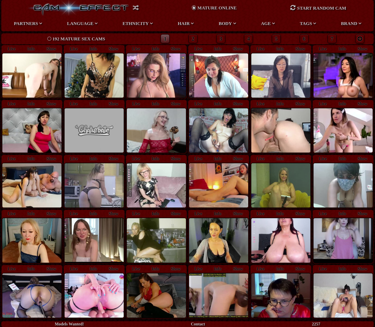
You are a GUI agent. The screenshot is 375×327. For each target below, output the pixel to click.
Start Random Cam (318, 8)
